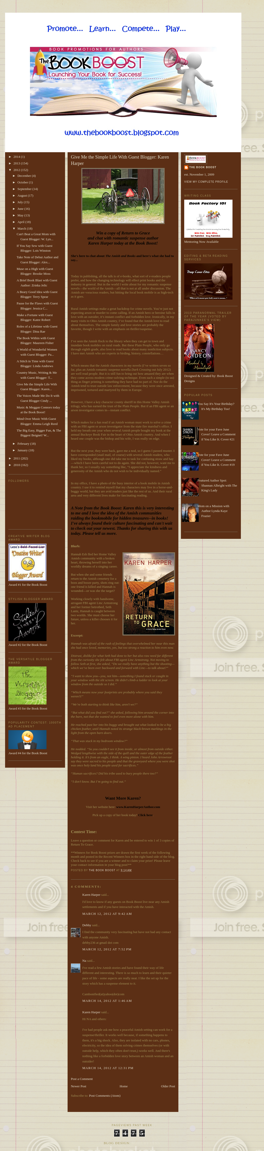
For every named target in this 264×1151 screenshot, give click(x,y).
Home (124, 1086)
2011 (17, 458)
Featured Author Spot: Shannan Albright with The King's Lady (217, 485)
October (23, 182)
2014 (17, 157)
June (21, 209)
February (24, 443)
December (25, 176)
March (22, 228)
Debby (86, 925)
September (25, 189)
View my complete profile (206, 181)
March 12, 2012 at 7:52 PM (107, 949)
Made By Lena (146, 1143)
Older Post (168, 1086)
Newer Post (78, 1086)
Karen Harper (91, 895)
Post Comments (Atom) (105, 1095)
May (21, 215)
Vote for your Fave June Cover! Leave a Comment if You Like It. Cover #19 (216, 460)
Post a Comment (82, 1079)
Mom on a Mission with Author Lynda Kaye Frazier (213, 511)
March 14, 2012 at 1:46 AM (107, 1001)
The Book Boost (202, 167)
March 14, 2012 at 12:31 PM (108, 1068)
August (23, 195)
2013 (17, 163)
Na (84, 961)
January (23, 450)
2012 (17, 170)
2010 (17, 465)
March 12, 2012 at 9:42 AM (107, 914)
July (21, 202)
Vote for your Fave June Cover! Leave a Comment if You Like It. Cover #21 (216, 434)
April (21, 222)
